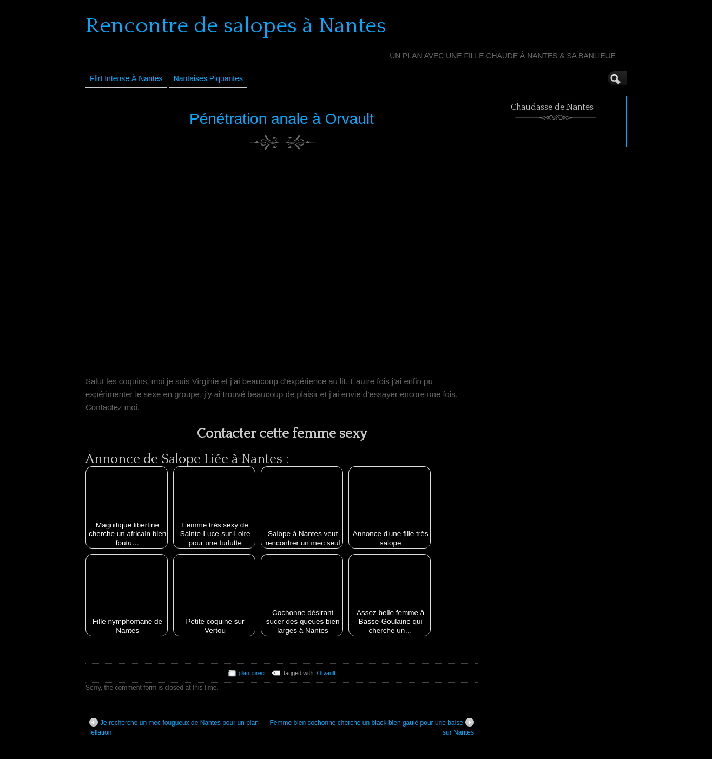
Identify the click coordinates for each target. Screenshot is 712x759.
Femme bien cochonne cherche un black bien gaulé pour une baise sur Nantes (371, 727)
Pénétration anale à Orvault (281, 118)
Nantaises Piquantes (208, 78)
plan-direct (252, 673)
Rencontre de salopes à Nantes (235, 26)
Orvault (326, 673)
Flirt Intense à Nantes (126, 78)
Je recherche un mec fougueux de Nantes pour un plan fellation (174, 727)
